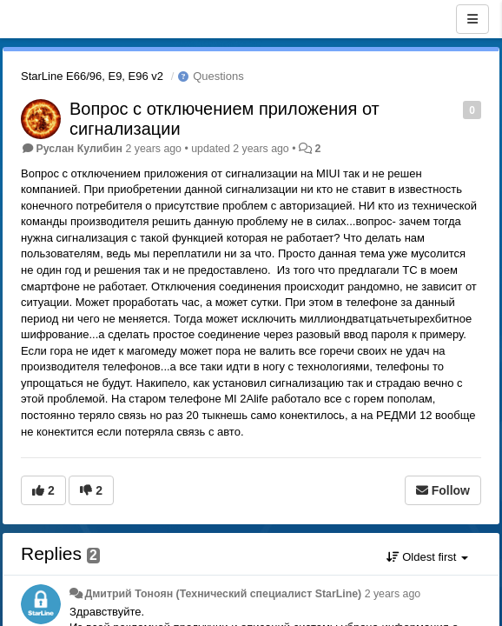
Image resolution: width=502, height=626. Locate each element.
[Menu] (472, 19)
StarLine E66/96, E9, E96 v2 (92, 76)
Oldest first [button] (427, 556)
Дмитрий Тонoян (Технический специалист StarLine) (222, 594)
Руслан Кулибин (79, 149)
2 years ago (393, 594)
